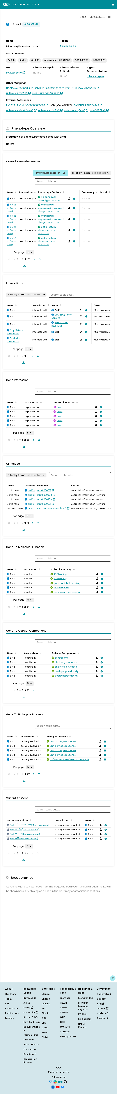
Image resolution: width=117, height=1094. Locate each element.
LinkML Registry (83, 1025)
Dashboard (29, 1054)
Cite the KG (30, 1039)
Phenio (45, 1013)
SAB (7, 1003)
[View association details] (73, 198)
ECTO (45, 1037)
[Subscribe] (50, 1081)
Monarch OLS (85, 997)
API (26, 1002)
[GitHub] (65, 1081)
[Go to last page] (39, 259)
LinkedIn (102, 1008)
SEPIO (45, 1032)
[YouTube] (58, 1086)
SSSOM (64, 1012)
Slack (101, 998)
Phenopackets (68, 1036)
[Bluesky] (62, 1086)
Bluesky (102, 1018)
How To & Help (31, 1022)
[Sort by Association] (34, 191)
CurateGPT (66, 1031)
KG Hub (82, 1014)
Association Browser (30, 1060)
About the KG (31, 1044)
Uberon (46, 998)
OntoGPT (65, 1026)
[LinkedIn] (53, 1086)
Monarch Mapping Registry (83, 1006)
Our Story (10, 994)
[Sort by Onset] (109, 191)
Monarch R (30, 1012)
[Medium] (60, 1081)
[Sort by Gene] (15, 191)
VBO (44, 1022)
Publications (12, 1013)
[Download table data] (24, 266)
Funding (9, 1018)
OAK (62, 1017)
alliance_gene (95, 76)
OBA (44, 1018)
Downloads (29, 997)
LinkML (63, 1007)
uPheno (46, 1003)
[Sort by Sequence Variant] (30, 820)
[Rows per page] (30, 252)
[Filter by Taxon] (91, 173)
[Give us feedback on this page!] (112, 978)
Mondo (46, 994)
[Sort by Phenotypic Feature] (63, 191)
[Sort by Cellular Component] (78, 652)
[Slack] (55, 1081)
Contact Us (11, 1008)
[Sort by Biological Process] (69, 736)
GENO (45, 1027)
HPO (44, 1008)
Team (8, 998)
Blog (100, 1003)
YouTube (103, 1013)
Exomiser (65, 997)
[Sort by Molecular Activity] (73, 569)
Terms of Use (30, 1034)
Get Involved (104, 994)
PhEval (63, 1002)
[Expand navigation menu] (113, 4)
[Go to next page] (34, 259)
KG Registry (84, 1018)
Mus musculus (68, 46)
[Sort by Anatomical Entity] (76, 402)
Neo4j (28, 1007)
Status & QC (30, 1017)
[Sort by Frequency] (96, 191)
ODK (62, 1022)
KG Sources (29, 1049)
